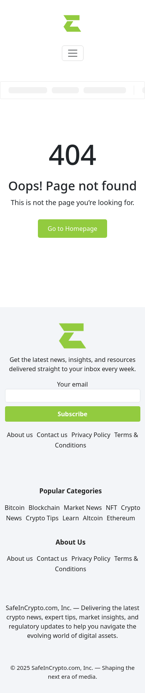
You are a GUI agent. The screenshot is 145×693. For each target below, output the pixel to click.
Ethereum (121, 518)
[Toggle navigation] (73, 53)
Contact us (52, 435)
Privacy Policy (90, 435)
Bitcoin (15, 507)
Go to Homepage (72, 228)
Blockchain (44, 507)
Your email (72, 391)
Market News (83, 507)
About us (20, 435)
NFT (111, 507)
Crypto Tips (42, 518)
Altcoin (93, 518)
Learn (70, 518)
